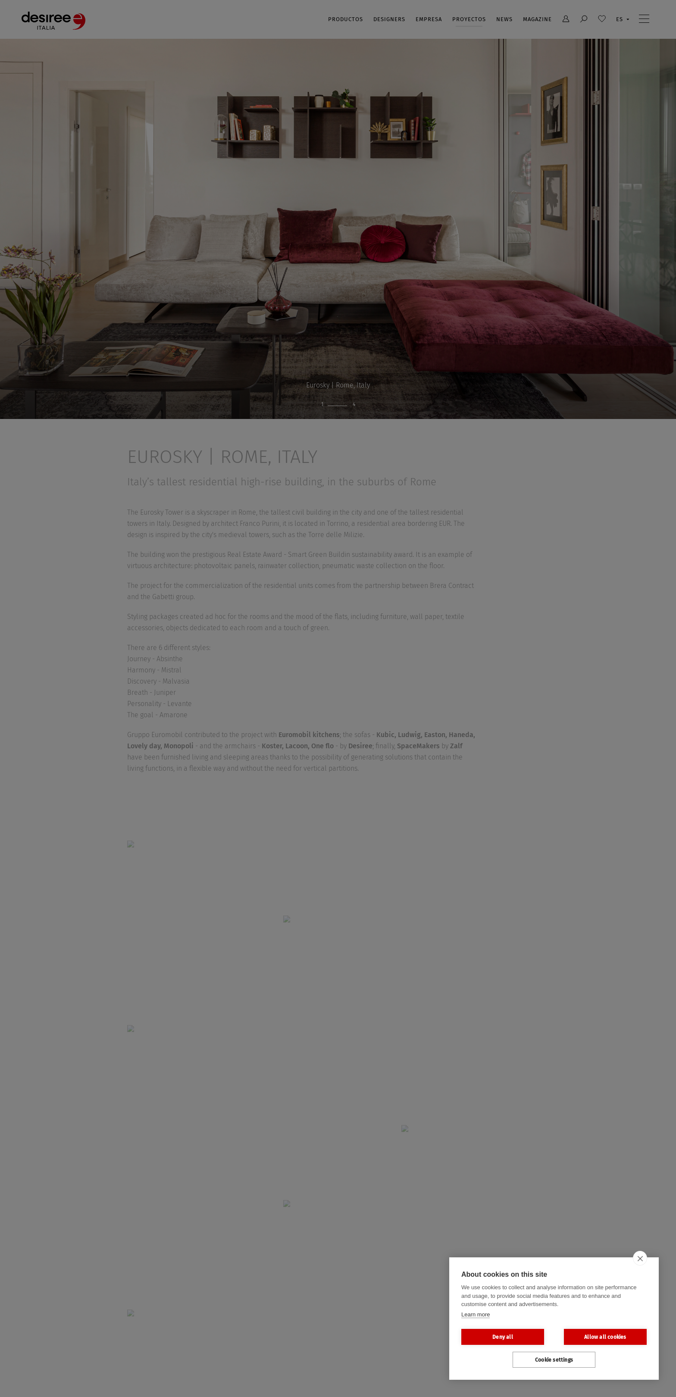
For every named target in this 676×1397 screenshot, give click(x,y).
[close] (640, 1258)
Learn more (475, 1314)
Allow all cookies (605, 1337)
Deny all (502, 1337)
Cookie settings (554, 1360)
